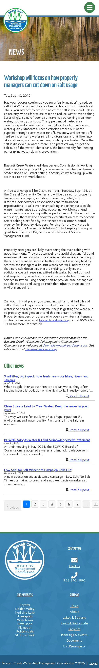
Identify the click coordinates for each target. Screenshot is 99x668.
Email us (74, 566)
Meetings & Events (74, 635)
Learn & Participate (74, 623)
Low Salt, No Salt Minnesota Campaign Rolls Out (37, 470)
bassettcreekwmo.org (54, 320)
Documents (74, 640)
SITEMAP (74, 595)
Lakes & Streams (74, 617)
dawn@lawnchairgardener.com (65, 345)
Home (74, 606)
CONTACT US (74, 548)
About (74, 612)
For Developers (74, 646)
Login (93, 663)
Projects (74, 629)
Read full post (79, 396)
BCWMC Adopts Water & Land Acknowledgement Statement (47, 440)
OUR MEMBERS (25, 595)
